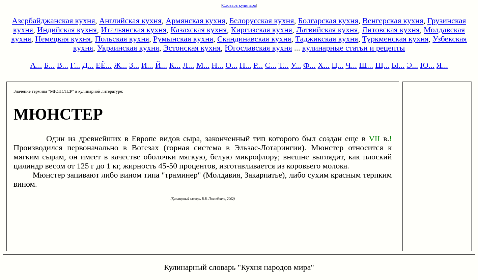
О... (231, 65)
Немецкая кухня (63, 38)
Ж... (120, 65)
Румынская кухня (183, 38)
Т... (283, 65)
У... (296, 65)
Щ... (382, 65)
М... (202, 65)
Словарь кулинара (239, 5)
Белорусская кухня (261, 20)
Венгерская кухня (392, 20)
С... (270, 65)
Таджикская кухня (326, 38)
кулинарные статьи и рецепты (353, 47)
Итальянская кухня (134, 29)
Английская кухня (130, 20)
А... (36, 65)
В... (62, 65)
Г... (75, 65)
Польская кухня (122, 38)
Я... (442, 65)
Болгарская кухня (328, 20)
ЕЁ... (104, 65)
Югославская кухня (258, 47)
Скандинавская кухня (254, 38)
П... (245, 65)
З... (134, 65)
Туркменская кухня (395, 38)
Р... (258, 65)
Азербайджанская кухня (53, 20)
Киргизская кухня (261, 29)
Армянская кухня (195, 20)
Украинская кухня (128, 47)
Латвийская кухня (327, 29)
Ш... (366, 65)
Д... (87, 65)
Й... (161, 65)
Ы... (397, 65)
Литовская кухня (391, 29)
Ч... (351, 65)
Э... (412, 65)
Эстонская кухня (192, 47)
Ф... (309, 65)
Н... (217, 65)
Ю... (427, 65)
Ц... (337, 65)
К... (174, 65)
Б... (49, 65)
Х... (324, 65)
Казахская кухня (199, 29)
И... (147, 65)
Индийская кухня (67, 29)
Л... (188, 65)
